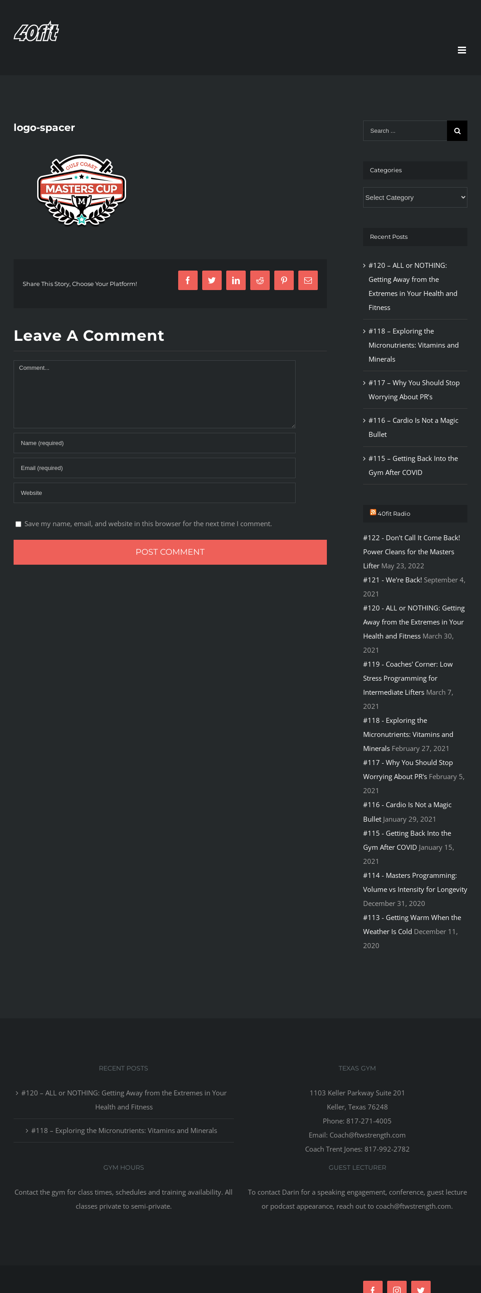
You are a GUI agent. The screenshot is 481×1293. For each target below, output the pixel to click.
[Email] (155, 468)
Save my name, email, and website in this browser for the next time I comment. (148, 523)
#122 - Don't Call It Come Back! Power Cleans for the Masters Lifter (411, 551)
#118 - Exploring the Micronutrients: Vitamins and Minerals (408, 734)
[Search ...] (405, 131)
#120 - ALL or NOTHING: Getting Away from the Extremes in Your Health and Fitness (414, 621)
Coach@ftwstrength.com (368, 1134)
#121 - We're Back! (392, 579)
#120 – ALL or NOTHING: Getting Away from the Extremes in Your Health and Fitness (124, 1099)
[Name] (155, 443)
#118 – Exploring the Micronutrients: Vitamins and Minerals (414, 344)
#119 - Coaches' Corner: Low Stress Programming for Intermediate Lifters (408, 678)
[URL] (155, 493)
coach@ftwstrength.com (413, 1206)
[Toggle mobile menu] (462, 50)
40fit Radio (394, 513)
